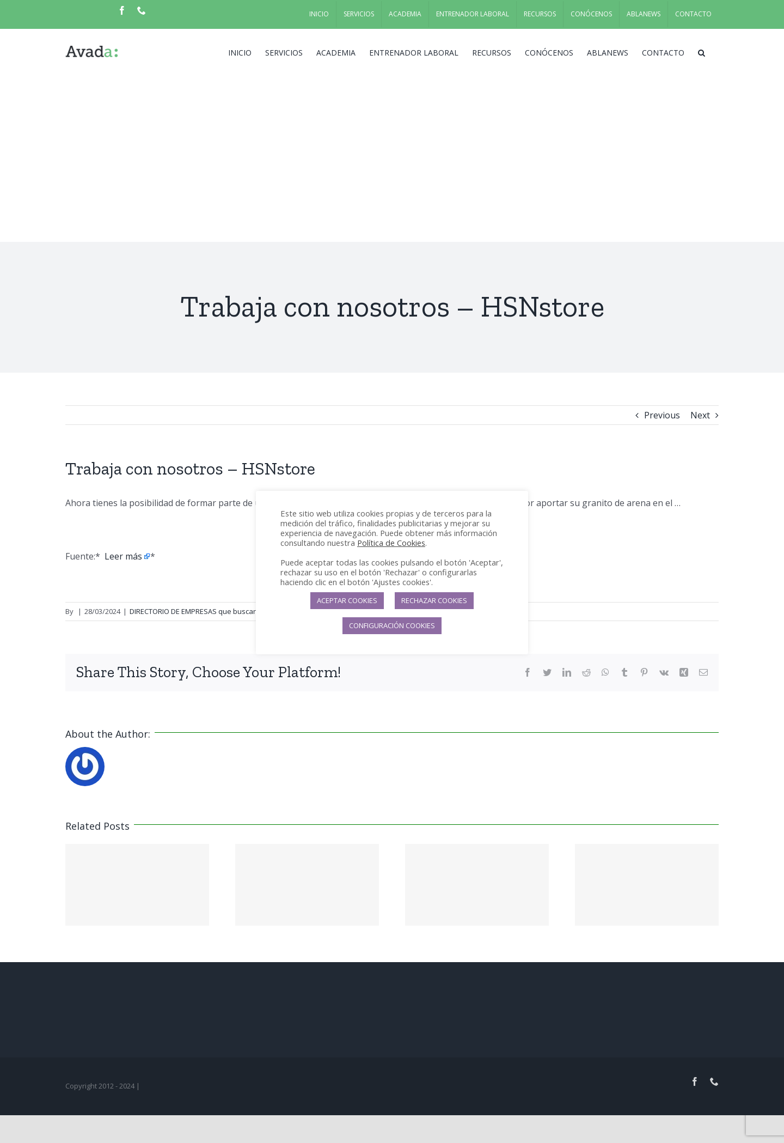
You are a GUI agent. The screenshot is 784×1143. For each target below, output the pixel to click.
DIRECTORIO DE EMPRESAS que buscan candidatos (213, 611)
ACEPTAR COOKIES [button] (347, 600)
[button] (701, 52)
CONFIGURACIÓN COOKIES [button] (392, 625)
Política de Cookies (391, 542)
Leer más (123, 556)
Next (700, 415)
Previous (662, 415)
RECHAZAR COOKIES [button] (434, 600)
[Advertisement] (392, 160)
